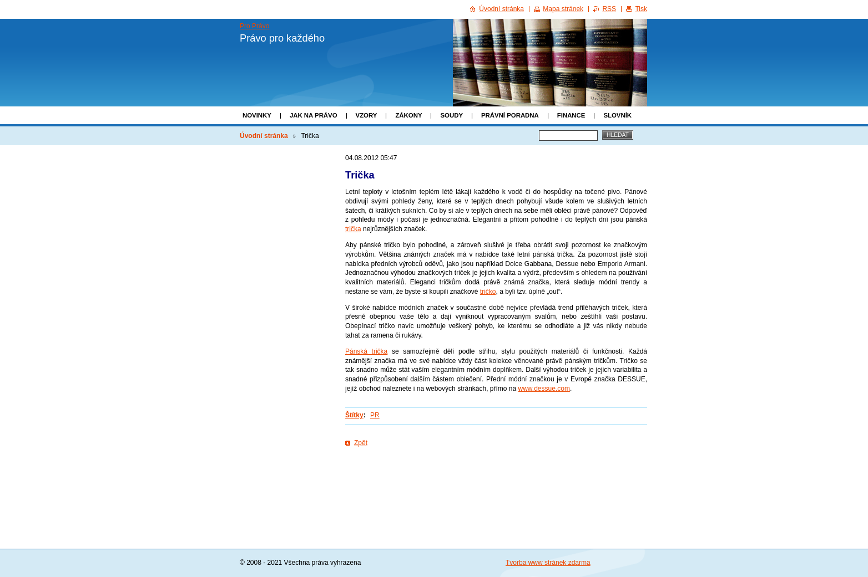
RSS (609, 9)
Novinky (257, 115)
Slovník (617, 115)
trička (353, 229)
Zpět (360, 443)
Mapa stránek (563, 9)
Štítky (354, 415)
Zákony (408, 115)
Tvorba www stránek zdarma (548, 562)
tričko (488, 291)
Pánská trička (366, 351)
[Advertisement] (496, 483)
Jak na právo (313, 115)
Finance (571, 115)
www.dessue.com (544, 388)
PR (375, 415)
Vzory (366, 115)
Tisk (641, 9)
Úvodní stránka (264, 136)
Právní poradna (510, 115)
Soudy (451, 115)
